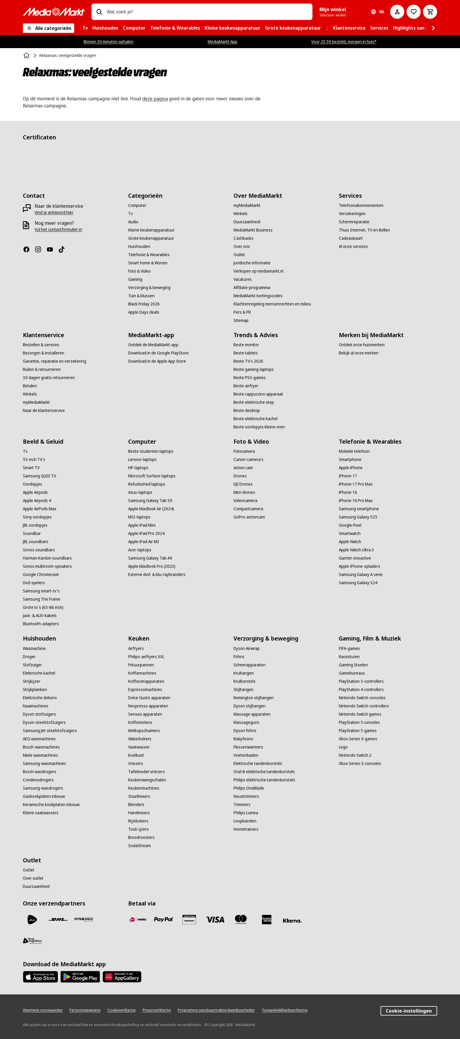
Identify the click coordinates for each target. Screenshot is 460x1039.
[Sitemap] (241, 320)
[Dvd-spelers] (34, 583)
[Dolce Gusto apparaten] (149, 698)
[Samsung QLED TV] (39, 476)
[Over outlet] (33, 878)
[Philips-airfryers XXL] (146, 657)
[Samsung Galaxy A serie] (361, 574)
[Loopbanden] (245, 821)
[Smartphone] (350, 459)
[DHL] (58, 919)
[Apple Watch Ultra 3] (356, 550)
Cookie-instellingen (408, 1011)
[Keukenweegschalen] (147, 780)
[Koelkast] (136, 755)
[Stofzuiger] (32, 665)
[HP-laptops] (138, 468)
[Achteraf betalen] (292, 920)
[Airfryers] (136, 648)
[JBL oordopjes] (35, 525)
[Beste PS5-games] (250, 378)
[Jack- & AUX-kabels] (40, 616)
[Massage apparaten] (252, 714)
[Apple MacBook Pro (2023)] (151, 566)
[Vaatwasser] (139, 747)
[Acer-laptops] (139, 550)
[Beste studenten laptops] (150, 451)
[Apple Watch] (350, 542)
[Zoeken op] (99, 12)
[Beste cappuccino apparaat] (258, 394)
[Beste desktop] (247, 410)
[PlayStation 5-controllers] (361, 681)
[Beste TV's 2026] (248, 361)
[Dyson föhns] (245, 731)
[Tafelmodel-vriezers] (146, 772)
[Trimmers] (242, 804)
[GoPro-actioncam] (249, 517)
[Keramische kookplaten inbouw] (51, 804)
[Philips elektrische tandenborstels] (264, 780)
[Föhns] (239, 657)
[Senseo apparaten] (145, 714)
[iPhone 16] (348, 492)
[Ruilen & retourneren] (42, 369)
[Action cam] (243, 468)
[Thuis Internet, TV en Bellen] (364, 230)
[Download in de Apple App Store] (157, 361)
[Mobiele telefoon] (354, 451)
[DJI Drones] (243, 484)
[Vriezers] (135, 763)
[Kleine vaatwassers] (40, 813)
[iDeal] (137, 919)
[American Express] (266, 919)
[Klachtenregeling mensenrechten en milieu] (272, 304)
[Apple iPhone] (351, 468)
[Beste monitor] (246, 345)
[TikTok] (64, 249)
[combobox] (207, 12)
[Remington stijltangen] (254, 698)
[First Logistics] (32, 940)
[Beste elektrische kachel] (256, 419)
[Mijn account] (397, 12)
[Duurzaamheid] (247, 222)
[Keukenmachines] (143, 788)
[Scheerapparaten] (249, 665)
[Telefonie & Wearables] (149, 255)
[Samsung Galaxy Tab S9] (150, 501)
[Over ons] (242, 246)
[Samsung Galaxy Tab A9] (150, 558)
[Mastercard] (240, 919)
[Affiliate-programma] (252, 287)
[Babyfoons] (243, 739)
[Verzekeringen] (352, 214)
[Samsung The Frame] (41, 599)
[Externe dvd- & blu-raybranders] (156, 574)
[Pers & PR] (242, 312)
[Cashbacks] (243, 238)
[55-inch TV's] (34, 459)
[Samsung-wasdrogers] (43, 788)
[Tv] (130, 214)
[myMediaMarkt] (247, 205)
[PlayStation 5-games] (358, 731)
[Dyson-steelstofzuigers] (44, 722)
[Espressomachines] (145, 689)
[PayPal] (163, 919)
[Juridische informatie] (252, 263)
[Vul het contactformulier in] (58, 229)
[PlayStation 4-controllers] (361, 689)
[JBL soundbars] (35, 542)
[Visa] (215, 919)
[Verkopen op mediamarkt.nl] (258, 271)
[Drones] (240, 476)
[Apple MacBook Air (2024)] (151, 509)
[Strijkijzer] (31, 681)
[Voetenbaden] (246, 755)
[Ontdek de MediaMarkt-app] (153, 345)
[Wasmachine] (34, 648)
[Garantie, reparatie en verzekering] (54, 361)
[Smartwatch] (350, 533)
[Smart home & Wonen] (148, 263)
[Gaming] (135, 279)
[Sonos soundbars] (39, 550)
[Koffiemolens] (140, 722)
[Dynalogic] (84, 919)
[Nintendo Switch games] (360, 714)
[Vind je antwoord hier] (54, 212)
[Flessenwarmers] (248, 747)
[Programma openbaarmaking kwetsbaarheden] (216, 1010)
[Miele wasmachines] (40, 755)
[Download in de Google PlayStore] (158, 353)
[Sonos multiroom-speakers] (47, 566)
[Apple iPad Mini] (141, 525)
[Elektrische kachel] (39, 673)
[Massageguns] (246, 722)
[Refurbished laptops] (146, 484)
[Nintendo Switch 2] (355, 755)
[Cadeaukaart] (351, 238)
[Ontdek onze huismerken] (362, 345)
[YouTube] (52, 249)
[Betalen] (30, 386)
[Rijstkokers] (138, 821)
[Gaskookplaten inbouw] (44, 796)
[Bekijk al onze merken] (358, 353)
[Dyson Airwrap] (247, 648)
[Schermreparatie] (354, 222)
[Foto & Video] (139, 271)
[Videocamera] (245, 501)
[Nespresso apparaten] (148, 706)
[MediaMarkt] (53, 12)
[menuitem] (85, 28)
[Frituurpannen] (141, 665)
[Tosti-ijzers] (138, 829)
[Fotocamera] (244, 451)
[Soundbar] (32, 533)
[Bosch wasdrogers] (39, 772)
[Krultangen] (244, 673)
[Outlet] (239, 255)
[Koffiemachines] (142, 673)
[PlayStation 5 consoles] (359, 722)
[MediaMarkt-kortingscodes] (258, 296)
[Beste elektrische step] (254, 402)
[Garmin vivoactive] (355, 558)
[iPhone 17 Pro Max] (356, 484)
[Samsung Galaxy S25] (358, 517)
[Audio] (133, 222)
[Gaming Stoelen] (353, 665)
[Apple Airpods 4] (37, 501)
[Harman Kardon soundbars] (47, 558)
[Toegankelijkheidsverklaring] (284, 1010)
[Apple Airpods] (35, 492)
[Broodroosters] (141, 837)
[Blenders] (136, 804)
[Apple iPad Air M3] (143, 542)
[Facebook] (29, 249)
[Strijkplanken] (35, 689)
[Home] (27, 55)
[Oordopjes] (32, 484)
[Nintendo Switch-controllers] (364, 706)
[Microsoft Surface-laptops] (151, 476)
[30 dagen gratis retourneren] (49, 378)
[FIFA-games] (349, 648)
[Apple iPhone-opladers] (359, 566)
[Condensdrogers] (38, 780)
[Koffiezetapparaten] (146, 681)
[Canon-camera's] (248, 459)
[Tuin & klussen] (141, 296)
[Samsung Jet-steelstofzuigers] (50, 731)
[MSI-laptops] (139, 517)
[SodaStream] (139, 846)
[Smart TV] (31, 468)
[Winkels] (241, 214)
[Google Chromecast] (41, 574)
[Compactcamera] (248, 509)
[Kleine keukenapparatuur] (151, 230)
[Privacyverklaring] (157, 1010)
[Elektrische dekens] (40, 698)
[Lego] (343, 747)
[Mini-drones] (244, 492)
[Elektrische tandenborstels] (258, 763)
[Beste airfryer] (246, 386)
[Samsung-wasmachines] (44, 763)
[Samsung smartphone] (359, 509)
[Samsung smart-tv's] (41, 591)
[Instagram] (40, 249)
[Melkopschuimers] (144, 731)
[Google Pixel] (350, 525)
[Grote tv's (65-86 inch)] (43, 607)
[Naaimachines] (35, 706)
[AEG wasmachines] (39, 739)
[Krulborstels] (245, 681)
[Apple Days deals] (143, 312)
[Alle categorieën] (48, 28)
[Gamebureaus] (352, 673)
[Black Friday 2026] (144, 304)
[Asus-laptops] (140, 492)
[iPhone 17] (348, 476)
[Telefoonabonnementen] (361, 205)
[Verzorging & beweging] (149, 287)
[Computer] (137, 205)
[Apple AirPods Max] (39, 509)
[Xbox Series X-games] (358, 739)
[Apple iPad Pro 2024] (146, 533)
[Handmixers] (139, 813)
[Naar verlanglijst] (414, 12)
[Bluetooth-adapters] (41, 624)
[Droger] (29, 657)
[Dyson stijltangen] (249, 706)
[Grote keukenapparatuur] (151, 238)
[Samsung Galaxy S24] (358, 583)
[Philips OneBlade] (249, 788)
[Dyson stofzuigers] (39, 714)
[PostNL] (32, 919)
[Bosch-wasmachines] (41, 747)
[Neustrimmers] (246, 796)
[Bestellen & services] (41, 345)
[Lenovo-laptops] (142, 459)
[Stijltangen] (243, 689)
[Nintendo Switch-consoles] (362, 698)
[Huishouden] (139, 246)
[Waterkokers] (139, 739)
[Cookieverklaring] (121, 1010)
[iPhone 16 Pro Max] (356, 501)
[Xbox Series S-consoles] (360, 763)
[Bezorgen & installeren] (43, 353)
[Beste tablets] (246, 353)
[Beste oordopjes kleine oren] (259, 427)
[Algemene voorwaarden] (42, 1010)
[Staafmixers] (139, 796)
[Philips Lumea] (246, 813)
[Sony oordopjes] (37, 517)
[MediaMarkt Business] (253, 230)
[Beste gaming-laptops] (254, 369)
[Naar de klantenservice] (44, 410)
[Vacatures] (243, 279)
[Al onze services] (353, 246)
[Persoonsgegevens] (85, 1010)
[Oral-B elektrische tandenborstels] (264, 772)
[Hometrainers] (246, 829)
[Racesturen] (349, 657)
